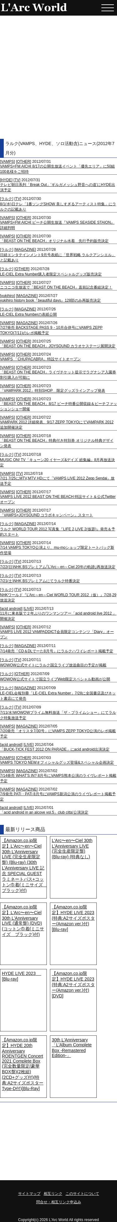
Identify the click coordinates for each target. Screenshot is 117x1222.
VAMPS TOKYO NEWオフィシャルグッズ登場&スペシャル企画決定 (57, 762)
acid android (11, 608)
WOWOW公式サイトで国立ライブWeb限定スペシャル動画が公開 (55, 679)
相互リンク (53, 1193)
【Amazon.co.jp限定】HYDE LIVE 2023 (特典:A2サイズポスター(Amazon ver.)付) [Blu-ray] (73, 918)
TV (17, 180)
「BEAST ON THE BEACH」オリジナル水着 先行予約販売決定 (54, 241)
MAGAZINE (25, 249)
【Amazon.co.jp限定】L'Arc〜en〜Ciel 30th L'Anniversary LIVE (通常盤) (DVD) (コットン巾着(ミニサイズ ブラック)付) (23, 920)
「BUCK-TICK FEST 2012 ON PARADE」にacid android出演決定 (55, 749)
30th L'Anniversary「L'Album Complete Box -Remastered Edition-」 (72, 1047)
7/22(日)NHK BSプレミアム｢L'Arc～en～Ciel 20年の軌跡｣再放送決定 (57, 567)
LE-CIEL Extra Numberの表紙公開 (28, 314)
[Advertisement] (58, 77)
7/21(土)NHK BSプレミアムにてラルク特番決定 (40, 581)
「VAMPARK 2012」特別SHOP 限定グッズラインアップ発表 (52, 390)
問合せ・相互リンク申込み (58, 1202)
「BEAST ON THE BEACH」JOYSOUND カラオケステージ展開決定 (57, 346)
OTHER (23, 161)
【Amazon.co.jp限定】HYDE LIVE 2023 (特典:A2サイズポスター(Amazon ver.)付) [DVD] (73, 984)
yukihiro (7, 296)
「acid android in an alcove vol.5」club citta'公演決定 (44, 812)
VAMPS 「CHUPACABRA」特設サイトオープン (40, 359)
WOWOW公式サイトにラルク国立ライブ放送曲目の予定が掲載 (53, 665)
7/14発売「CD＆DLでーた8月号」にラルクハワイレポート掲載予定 (56, 651)
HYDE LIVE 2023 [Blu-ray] (21, 976)
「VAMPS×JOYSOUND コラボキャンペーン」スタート (46, 515)
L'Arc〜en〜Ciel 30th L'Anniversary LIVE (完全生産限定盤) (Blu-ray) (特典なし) (72, 848)
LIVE (29, 608)
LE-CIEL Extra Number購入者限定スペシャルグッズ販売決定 (51, 274)
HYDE (6, 180)
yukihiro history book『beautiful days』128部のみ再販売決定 (50, 300)
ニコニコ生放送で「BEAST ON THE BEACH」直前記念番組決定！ (56, 287)
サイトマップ (29, 1193)
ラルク (6, 199)
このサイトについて (82, 1193)
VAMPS (7, 161)
